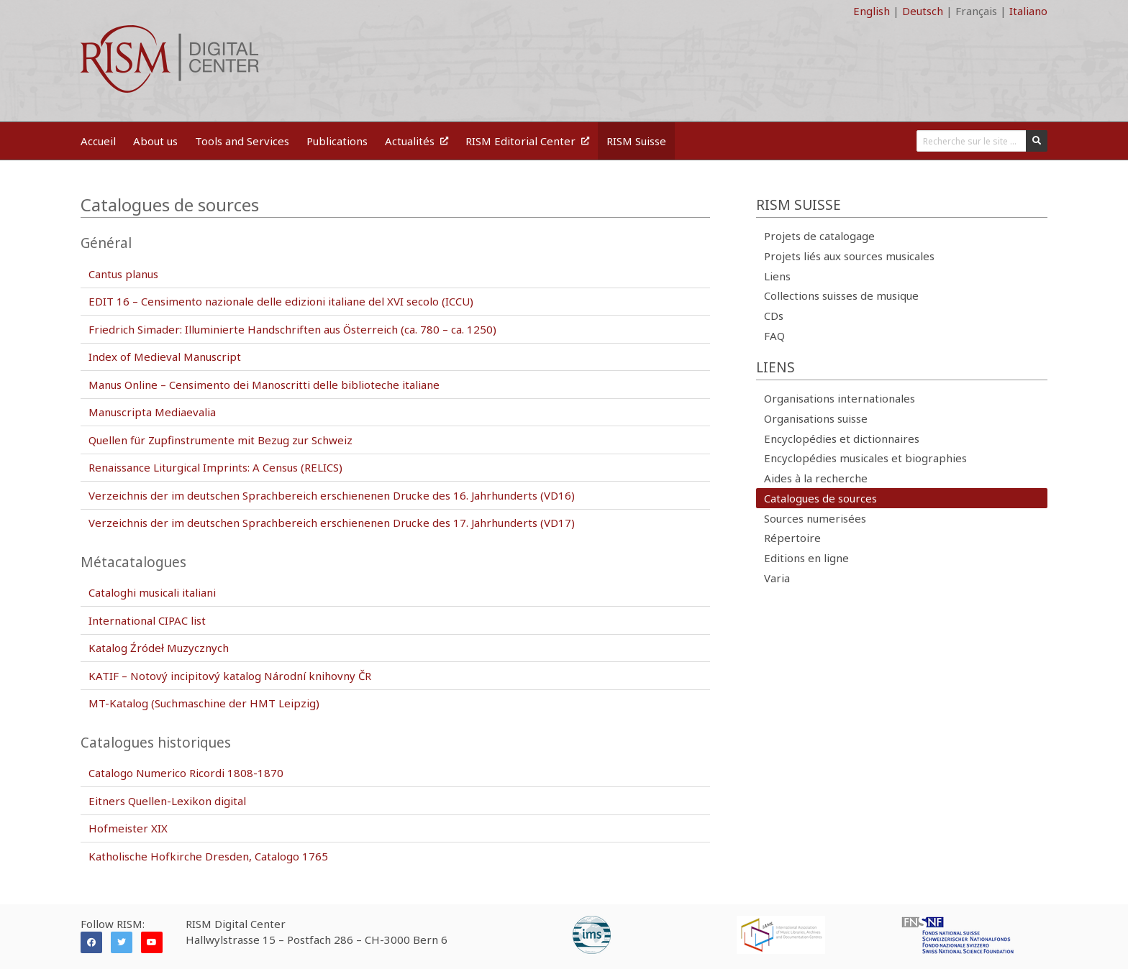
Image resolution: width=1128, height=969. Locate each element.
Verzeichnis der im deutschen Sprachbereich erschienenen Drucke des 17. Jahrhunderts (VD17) (331, 522)
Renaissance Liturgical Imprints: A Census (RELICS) (215, 467)
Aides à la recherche (816, 478)
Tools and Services (242, 141)
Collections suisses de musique (841, 295)
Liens (777, 276)
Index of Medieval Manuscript (164, 356)
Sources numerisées (815, 518)
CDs (773, 315)
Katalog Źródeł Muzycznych (158, 647)
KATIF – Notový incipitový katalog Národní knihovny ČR (229, 676)
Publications (337, 141)
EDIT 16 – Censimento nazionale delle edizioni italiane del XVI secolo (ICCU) (280, 301)
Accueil (98, 141)
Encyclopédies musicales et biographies (865, 458)
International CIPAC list (147, 620)
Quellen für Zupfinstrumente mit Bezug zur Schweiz (220, 440)
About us (155, 141)
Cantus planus (123, 274)
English (871, 11)
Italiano (1028, 11)
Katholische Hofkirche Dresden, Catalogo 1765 (208, 856)
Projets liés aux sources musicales (849, 256)
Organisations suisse (816, 418)
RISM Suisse (636, 141)
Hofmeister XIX (128, 828)
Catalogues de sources (820, 498)
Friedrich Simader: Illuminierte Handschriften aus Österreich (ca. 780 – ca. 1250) (292, 329)
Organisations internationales (839, 398)
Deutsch (922, 11)
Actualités (416, 141)
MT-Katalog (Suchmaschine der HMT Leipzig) (203, 703)
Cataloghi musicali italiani (152, 592)
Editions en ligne (806, 558)
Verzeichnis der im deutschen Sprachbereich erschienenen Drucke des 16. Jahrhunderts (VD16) (331, 495)
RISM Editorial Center (527, 141)
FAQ (774, 336)
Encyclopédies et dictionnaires (841, 438)
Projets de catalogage (819, 236)
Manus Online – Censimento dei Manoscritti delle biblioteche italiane (264, 384)
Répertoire (792, 538)
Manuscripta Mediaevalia (152, 412)
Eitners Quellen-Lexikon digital (167, 801)
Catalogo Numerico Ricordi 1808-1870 (185, 773)
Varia (777, 578)
